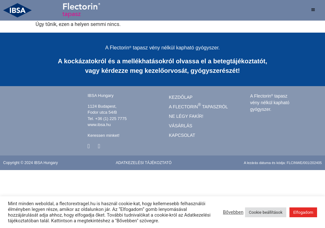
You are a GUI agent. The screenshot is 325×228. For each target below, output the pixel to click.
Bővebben (233, 212)
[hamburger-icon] (313, 10)
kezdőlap (181, 97)
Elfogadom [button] (303, 212)
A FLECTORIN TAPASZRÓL (198, 105)
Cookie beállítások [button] (265, 212)
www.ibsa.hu (99, 124)
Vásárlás (180, 125)
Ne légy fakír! (186, 116)
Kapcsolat (182, 135)
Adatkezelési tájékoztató (144, 162)
